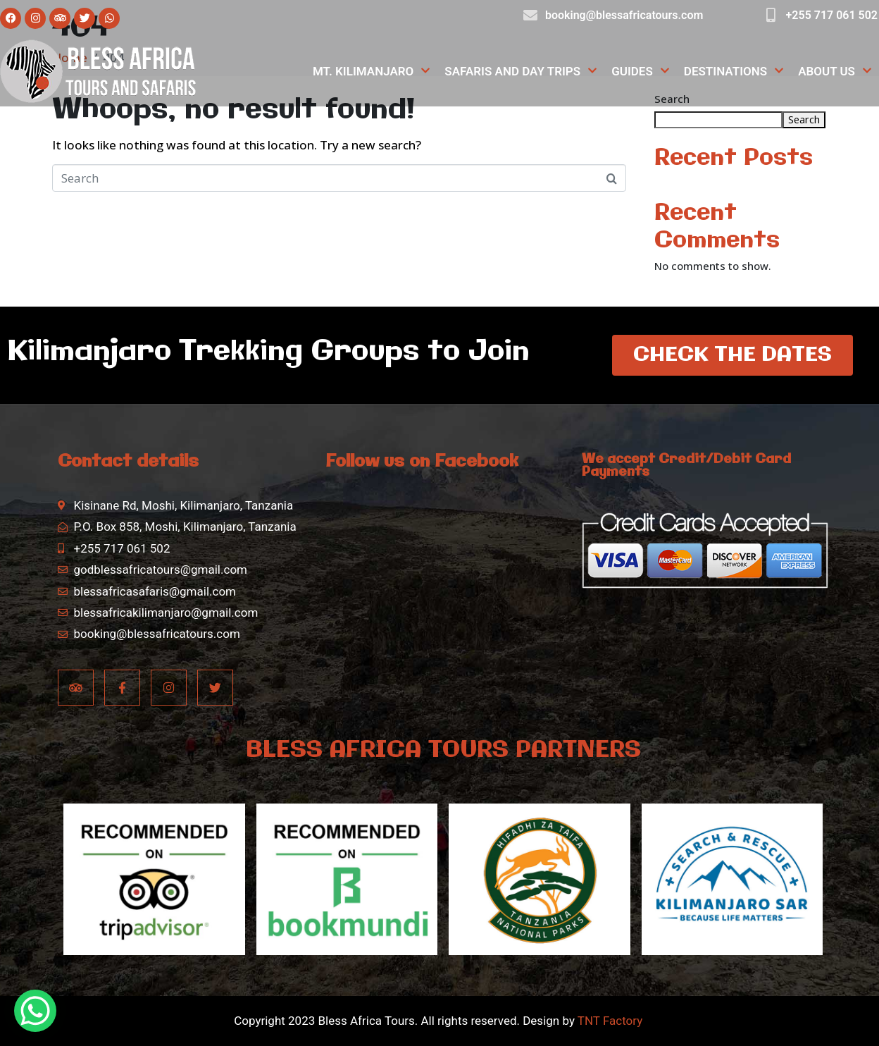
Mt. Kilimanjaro (371, 71)
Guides (640, 71)
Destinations (734, 71)
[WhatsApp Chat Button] (35, 1011)
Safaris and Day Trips (520, 71)
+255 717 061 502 (832, 15)
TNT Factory (610, 1021)
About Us (835, 71)
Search (804, 119)
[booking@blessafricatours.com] (530, 15)
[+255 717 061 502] (771, 15)
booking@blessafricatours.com (624, 15)
